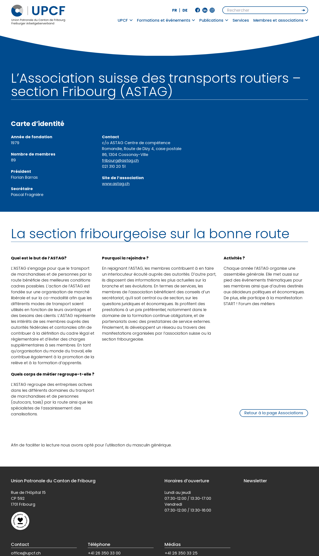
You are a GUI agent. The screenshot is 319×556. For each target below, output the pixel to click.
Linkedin (204, 10)
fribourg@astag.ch (120, 160)
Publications (213, 20)
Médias (173, 544)
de (185, 10)
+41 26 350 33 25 (181, 553)
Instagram (212, 10)
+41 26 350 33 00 (104, 553)
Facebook (197, 10)
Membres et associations (280, 20)
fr (174, 10)
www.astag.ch (116, 183)
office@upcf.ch (26, 553)
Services (241, 20)
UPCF (125, 20)
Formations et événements (166, 20)
